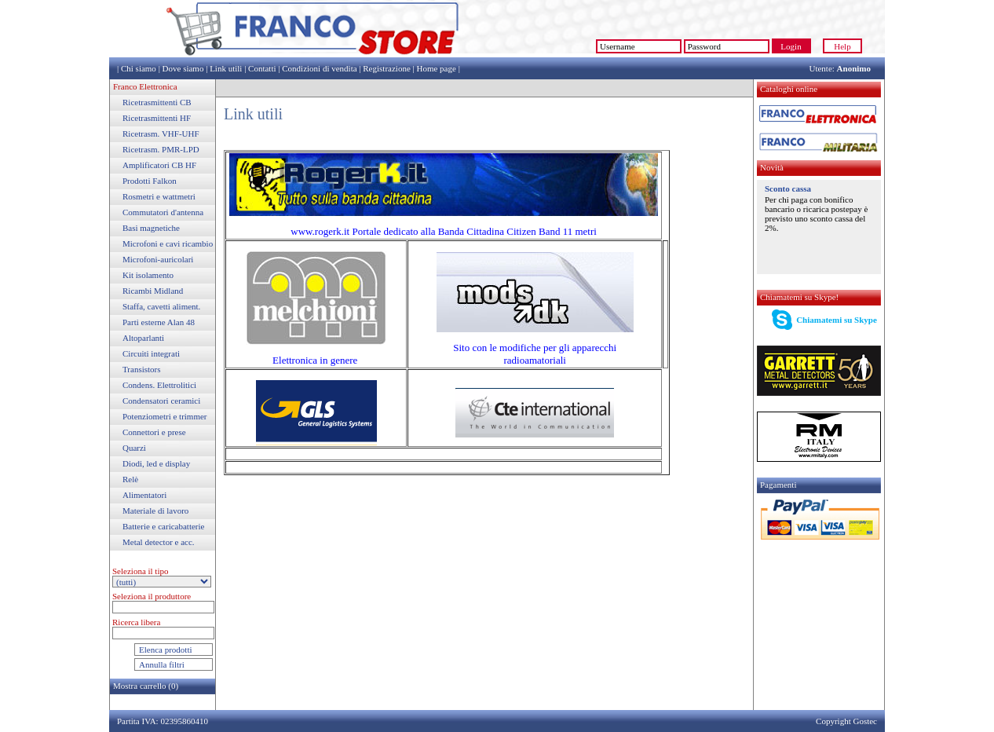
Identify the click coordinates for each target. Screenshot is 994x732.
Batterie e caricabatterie (163, 526)
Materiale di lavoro (155, 510)
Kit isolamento (148, 275)
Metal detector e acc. (158, 542)
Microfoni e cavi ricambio (167, 243)
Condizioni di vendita (319, 68)
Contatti (262, 68)
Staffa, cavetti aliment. (161, 306)
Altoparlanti (143, 337)
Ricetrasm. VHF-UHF (160, 133)
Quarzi (134, 447)
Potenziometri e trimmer (164, 416)
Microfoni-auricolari (157, 259)
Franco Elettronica (145, 86)
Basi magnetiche (151, 227)
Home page (435, 68)
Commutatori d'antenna (162, 212)
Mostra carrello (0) (145, 685)
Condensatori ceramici (161, 400)
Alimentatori (144, 495)
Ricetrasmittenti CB (157, 102)
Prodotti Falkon (149, 180)
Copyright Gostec (846, 721)
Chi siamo (138, 68)
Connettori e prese (154, 432)
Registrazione (386, 68)
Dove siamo (183, 68)
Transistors (141, 369)
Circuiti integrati (151, 353)
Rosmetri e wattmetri (159, 196)
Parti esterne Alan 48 (158, 322)
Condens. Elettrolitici (159, 385)
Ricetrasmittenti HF (156, 118)
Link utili (226, 68)
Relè (130, 479)
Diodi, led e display (156, 463)
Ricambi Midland (152, 290)
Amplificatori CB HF (159, 165)
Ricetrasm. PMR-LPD (160, 149)
